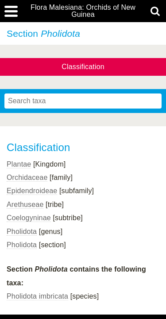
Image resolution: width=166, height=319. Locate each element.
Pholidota (22, 231)
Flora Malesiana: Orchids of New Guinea (83, 11)
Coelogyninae (29, 218)
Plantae (19, 164)
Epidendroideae (32, 191)
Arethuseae (25, 204)
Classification (83, 66)
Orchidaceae (27, 177)
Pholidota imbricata (37, 296)
